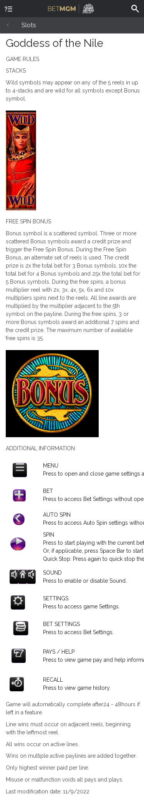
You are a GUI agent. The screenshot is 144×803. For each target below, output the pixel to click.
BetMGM (71, 7)
